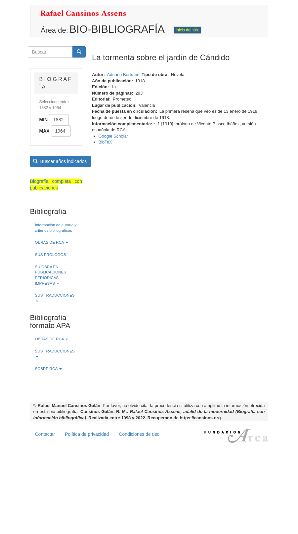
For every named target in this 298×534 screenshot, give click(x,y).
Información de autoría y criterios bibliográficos (56, 227)
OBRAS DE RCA (51, 242)
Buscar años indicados (60, 161)
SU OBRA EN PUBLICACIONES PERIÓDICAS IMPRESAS (50, 275)
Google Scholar (113, 136)
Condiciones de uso (139, 434)
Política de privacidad (87, 434)
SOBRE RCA (48, 368)
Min (43, 119)
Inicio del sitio (187, 30)
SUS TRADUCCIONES (55, 297)
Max (44, 131)
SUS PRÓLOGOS (50, 254)
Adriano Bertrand (123, 74)
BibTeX (105, 142)
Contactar (45, 434)
